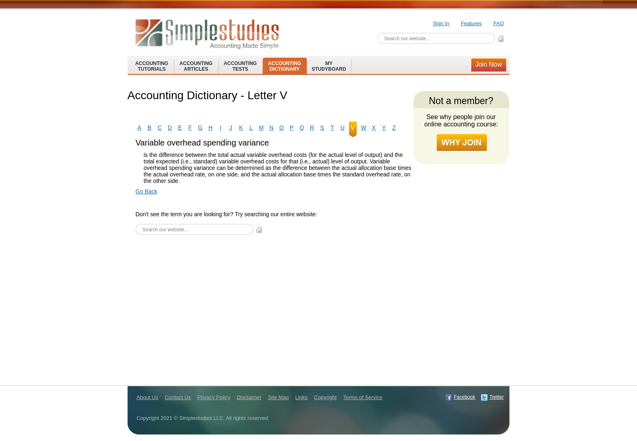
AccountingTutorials (151, 66)
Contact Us (178, 397)
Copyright (325, 397)
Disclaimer (249, 397)
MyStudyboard (329, 66)
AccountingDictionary (284, 66)
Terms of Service (363, 397)
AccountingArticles (196, 66)
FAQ (498, 23)
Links (301, 397)
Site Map (278, 397)
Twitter (497, 397)
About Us (147, 397)
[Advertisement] (274, 300)
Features (471, 23)
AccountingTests (240, 66)
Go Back (147, 191)
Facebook (464, 397)
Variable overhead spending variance (202, 142)
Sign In (441, 23)
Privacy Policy (213, 397)
